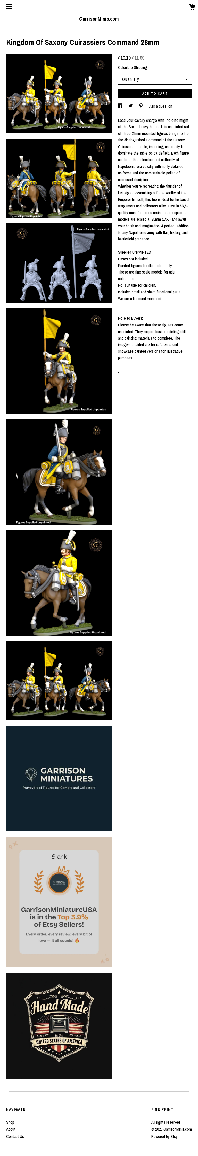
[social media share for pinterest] (141, 106)
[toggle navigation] (9, 6)
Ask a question (160, 106)
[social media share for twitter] (131, 106)
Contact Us (15, 1136)
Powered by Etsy (164, 1136)
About (10, 1129)
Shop (10, 1122)
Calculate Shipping (132, 67)
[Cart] (192, 8)
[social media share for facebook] (120, 106)
